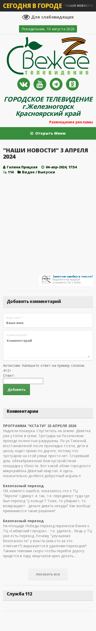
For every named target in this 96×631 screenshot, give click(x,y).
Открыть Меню (48, 133)
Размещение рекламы (71, 122)
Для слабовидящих (48, 17)
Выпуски (46, 172)
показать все (48, 574)
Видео (28, 172)
